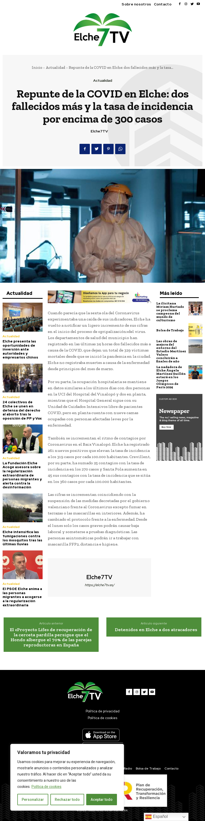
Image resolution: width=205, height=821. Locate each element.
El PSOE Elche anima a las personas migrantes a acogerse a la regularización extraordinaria (22, 597)
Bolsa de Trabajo (170, 330)
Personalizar (33, 799)
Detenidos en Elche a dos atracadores (156, 629)
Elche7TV (99, 131)
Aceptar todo (102, 799)
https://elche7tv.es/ (99, 585)
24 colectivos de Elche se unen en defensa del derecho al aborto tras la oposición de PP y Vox (22, 410)
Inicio (37, 67)
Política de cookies (46, 787)
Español (156, 817)
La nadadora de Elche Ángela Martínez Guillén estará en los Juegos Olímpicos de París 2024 (171, 377)
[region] (67, 777)
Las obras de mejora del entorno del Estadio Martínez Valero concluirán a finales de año (171, 351)
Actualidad (55, 67)
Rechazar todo (67, 799)
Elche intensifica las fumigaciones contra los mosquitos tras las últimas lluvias (22, 538)
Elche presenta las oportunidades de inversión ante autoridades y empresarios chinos (20, 349)
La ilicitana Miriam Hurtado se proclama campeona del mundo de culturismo (170, 311)
